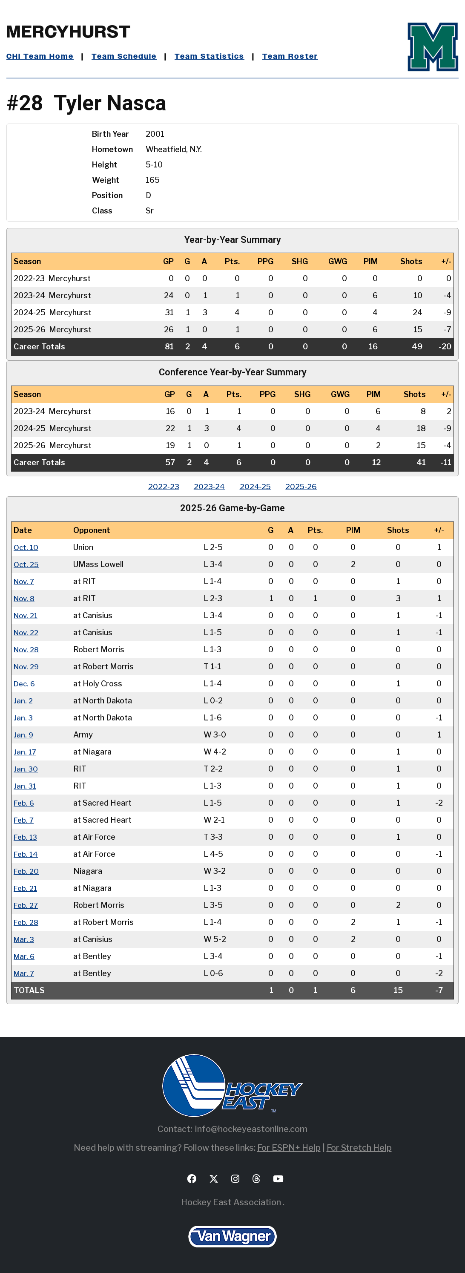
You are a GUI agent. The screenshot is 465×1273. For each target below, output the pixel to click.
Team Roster (296, 57)
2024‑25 (257, 486)
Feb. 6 (25, 802)
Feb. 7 (24, 819)
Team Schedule (126, 57)
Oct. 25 (27, 563)
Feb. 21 (26, 887)
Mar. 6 (25, 955)
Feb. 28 (27, 921)
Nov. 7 (25, 580)
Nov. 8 (25, 597)
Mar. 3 (24, 938)
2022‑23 (159, 486)
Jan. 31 (25, 785)
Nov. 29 (27, 666)
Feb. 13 (26, 836)
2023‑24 (208, 486)
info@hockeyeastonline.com (251, 1128)
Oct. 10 (27, 546)
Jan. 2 (23, 700)
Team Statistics (214, 57)
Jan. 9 (24, 734)
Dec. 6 (25, 683)
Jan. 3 (23, 717)
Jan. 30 (26, 768)
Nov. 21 (27, 615)
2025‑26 (305, 486)
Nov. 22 (27, 632)
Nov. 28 (27, 649)
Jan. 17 (25, 751)
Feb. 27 (27, 904)
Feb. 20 (27, 870)
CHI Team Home (40, 57)
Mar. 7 (24, 972)
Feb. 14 (27, 853)
